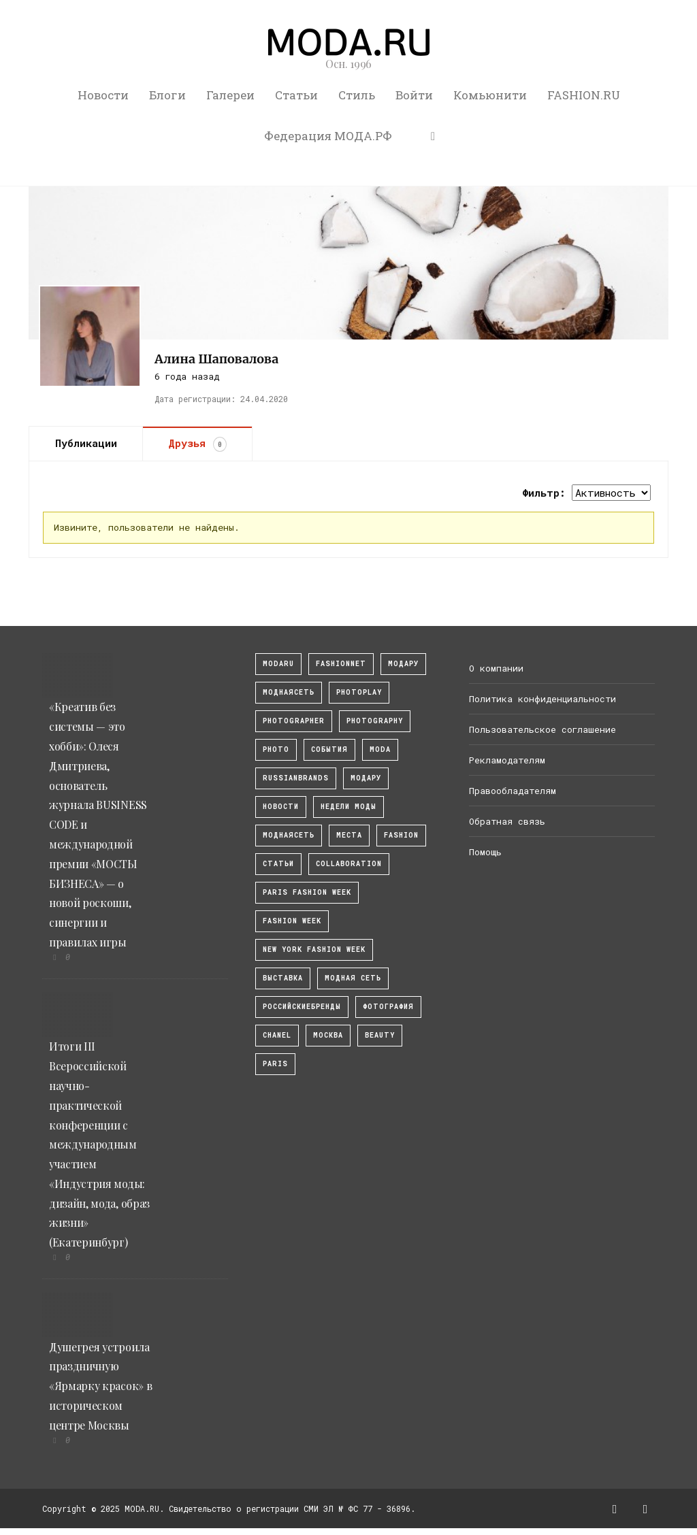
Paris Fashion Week (307, 892)
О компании (496, 668)
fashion (401, 835)
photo (276, 749)
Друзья (198, 443)
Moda (380, 749)
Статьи (296, 95)
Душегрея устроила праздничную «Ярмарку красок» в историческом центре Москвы (100, 1386)
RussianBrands (296, 778)
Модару (366, 778)
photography (374, 720)
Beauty (380, 1035)
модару (403, 663)
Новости (103, 95)
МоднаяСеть (288, 692)
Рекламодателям (507, 760)
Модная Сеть (353, 978)
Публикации (86, 443)
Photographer (294, 720)
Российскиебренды (302, 1006)
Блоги (167, 95)
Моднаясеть (288, 835)
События (329, 749)
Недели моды (348, 806)
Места (349, 835)
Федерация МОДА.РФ (328, 136)
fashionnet (341, 663)
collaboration (349, 863)
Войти (414, 95)
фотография (388, 1006)
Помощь (485, 852)
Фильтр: (544, 492)
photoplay (359, 692)
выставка (283, 978)
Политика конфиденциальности (542, 699)
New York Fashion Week (314, 949)
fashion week (292, 921)
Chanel (277, 1035)
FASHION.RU (583, 95)
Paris (275, 1063)
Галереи (230, 95)
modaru (278, 663)
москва (328, 1035)
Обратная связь (507, 821)
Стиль (356, 95)
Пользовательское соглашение (542, 729)
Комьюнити (490, 95)
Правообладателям (512, 791)
